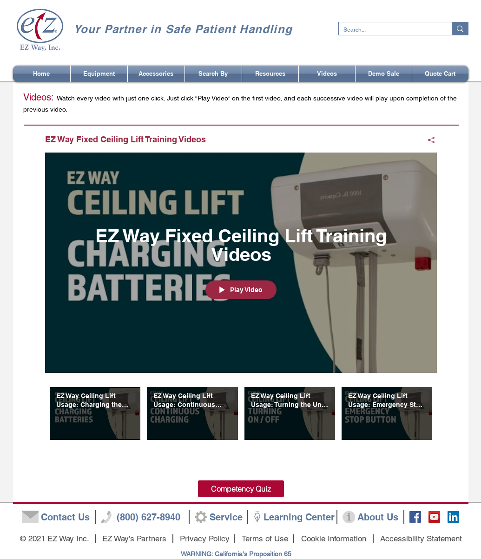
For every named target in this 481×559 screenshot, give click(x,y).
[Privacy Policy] (205, 539)
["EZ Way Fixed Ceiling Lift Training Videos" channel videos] (241, 424)
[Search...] (387, 30)
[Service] (226, 517)
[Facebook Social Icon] (415, 517)
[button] (213, 74)
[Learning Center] (299, 517)
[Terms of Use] (265, 539)
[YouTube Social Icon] (434, 517)
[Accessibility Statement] (421, 539)
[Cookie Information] (334, 539)
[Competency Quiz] (241, 488)
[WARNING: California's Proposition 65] (236, 554)
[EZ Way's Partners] (134, 539)
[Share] (428, 140)
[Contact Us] (65, 517)
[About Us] (378, 517)
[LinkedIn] (453, 517)
